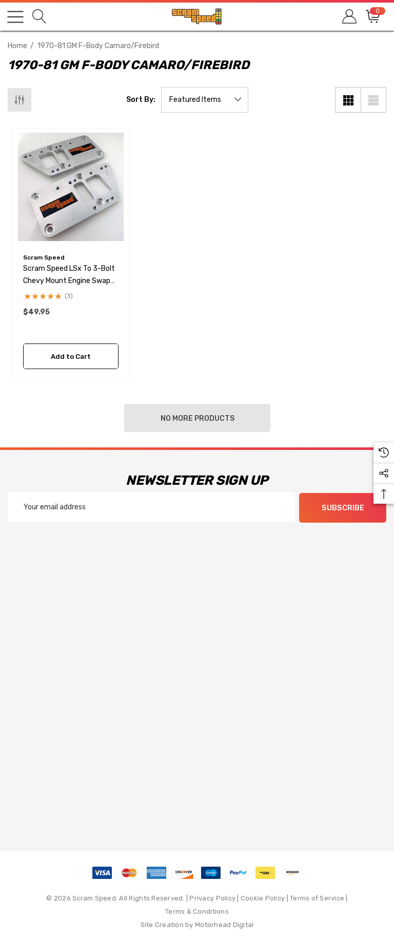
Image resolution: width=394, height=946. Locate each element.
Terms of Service (317, 897)
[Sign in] (349, 17)
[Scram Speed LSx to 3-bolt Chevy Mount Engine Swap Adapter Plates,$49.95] (70, 186)
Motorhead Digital (224, 924)
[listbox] (204, 100)
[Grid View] (348, 100)
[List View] (373, 100)
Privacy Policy (212, 897)
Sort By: (140, 99)
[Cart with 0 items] (372, 17)
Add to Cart (71, 356)
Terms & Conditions (197, 910)
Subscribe (343, 507)
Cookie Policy (263, 897)
